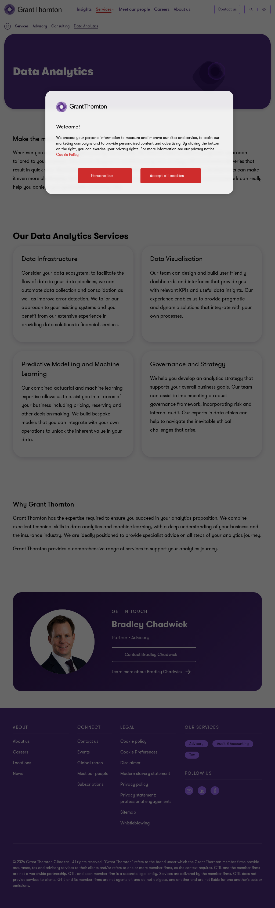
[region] (139, 142)
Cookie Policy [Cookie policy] (67, 154)
